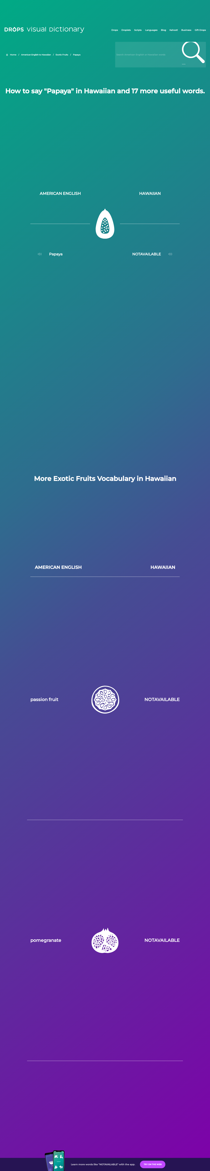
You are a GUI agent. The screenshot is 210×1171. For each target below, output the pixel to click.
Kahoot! (173, 30)
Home (13, 54)
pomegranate (45, 940)
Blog (163, 30)
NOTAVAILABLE (162, 699)
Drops (114, 30)
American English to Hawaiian (36, 54)
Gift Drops (200, 30)
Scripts (138, 30)
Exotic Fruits (62, 54)
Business (186, 30)
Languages (151, 30)
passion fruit (44, 699)
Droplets (126, 30)
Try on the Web (153, 1164)
